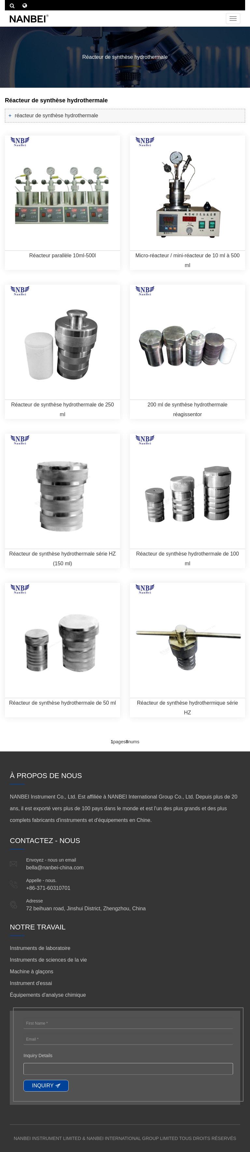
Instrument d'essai (31, 983)
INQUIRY (42, 1085)
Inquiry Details (37, 1055)
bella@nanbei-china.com (54, 867)
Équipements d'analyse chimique (48, 995)
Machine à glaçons (31, 971)
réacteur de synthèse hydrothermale (56, 115)
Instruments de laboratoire (40, 948)
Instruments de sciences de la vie (48, 960)
